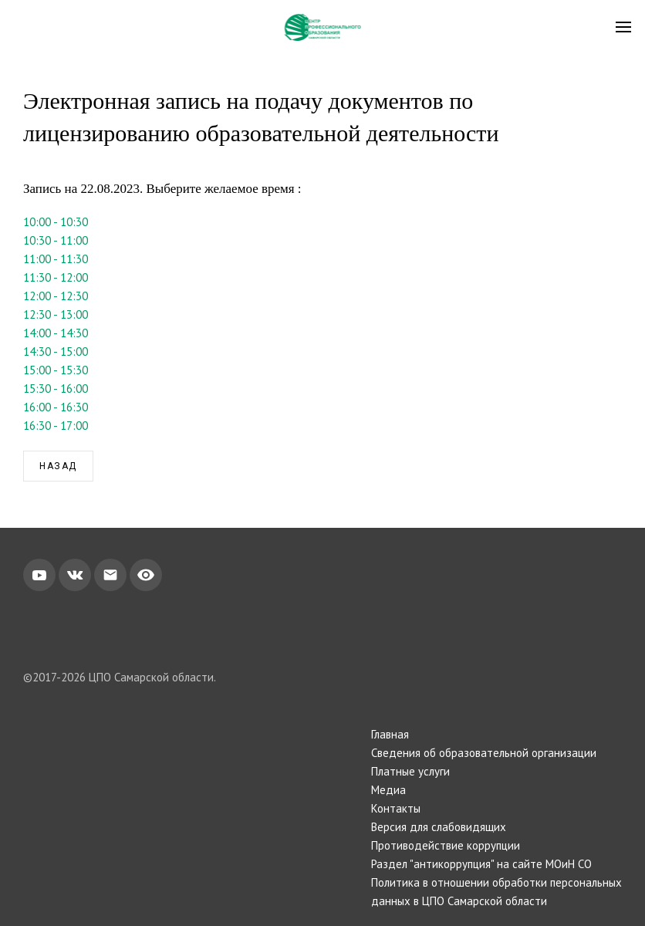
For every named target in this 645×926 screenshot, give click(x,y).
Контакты (395, 808)
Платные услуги (410, 771)
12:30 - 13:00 (55, 314)
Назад (58, 466)
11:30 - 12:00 (55, 277)
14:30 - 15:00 (55, 351)
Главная (390, 734)
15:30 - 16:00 (55, 388)
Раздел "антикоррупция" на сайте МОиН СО (481, 864)
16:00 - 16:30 (55, 407)
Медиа (388, 789)
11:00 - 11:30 (55, 259)
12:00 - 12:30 (55, 296)
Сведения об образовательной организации (483, 752)
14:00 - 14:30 (55, 333)
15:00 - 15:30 (55, 370)
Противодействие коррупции (445, 845)
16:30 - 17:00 (55, 425)
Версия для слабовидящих (438, 827)
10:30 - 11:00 (55, 240)
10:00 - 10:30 (55, 222)
